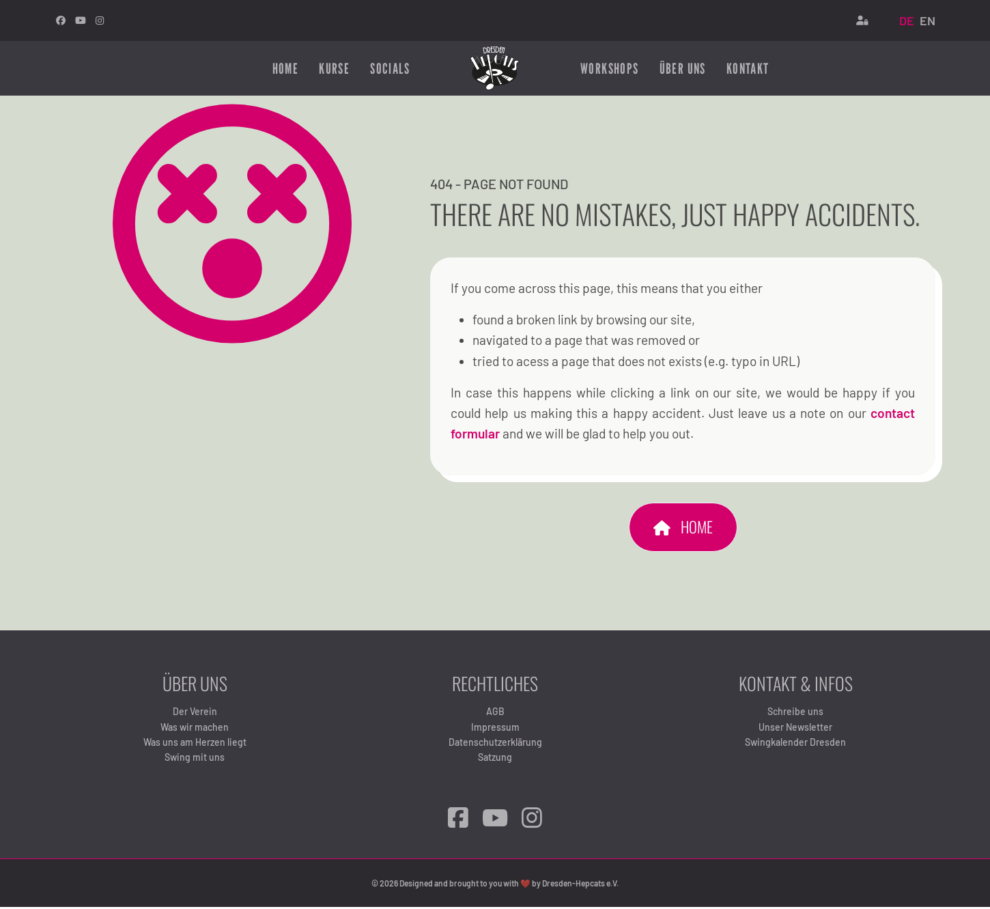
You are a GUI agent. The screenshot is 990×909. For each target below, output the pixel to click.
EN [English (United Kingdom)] (927, 20)
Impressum (495, 728)
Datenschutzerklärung (495, 743)
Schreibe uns (795, 712)
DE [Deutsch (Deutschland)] (906, 20)
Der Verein (195, 712)
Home (285, 68)
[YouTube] (495, 818)
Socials (390, 68)
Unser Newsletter (795, 728)
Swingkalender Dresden (795, 743)
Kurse (334, 68)
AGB (495, 712)
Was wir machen (194, 728)
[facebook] (61, 20)
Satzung (495, 758)
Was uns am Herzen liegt (194, 743)
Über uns (683, 68)
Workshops (609, 68)
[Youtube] (80, 20)
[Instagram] (100, 20)
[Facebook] (458, 818)
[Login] (862, 20)
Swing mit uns (195, 758)
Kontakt (747, 68)
